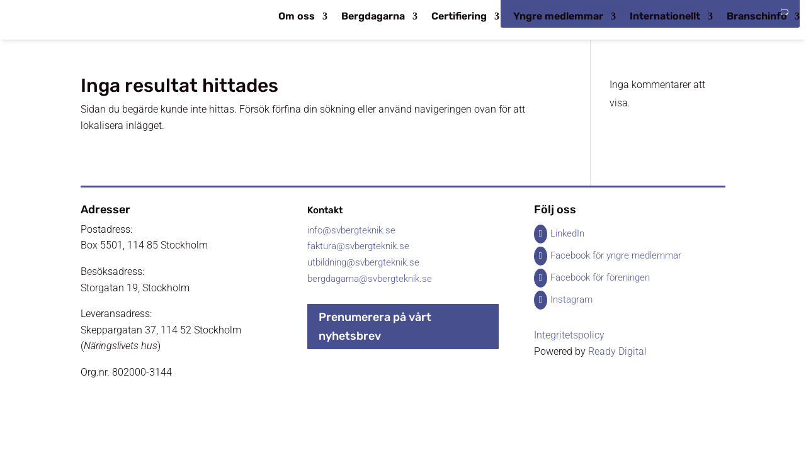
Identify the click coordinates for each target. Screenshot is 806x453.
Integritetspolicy (569, 335)
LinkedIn (567, 233)
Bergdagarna (373, 17)
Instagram (571, 299)
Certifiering (459, 17)
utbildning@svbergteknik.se (363, 262)
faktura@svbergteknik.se (358, 246)
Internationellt (665, 17)
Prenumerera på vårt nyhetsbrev (375, 327)
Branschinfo (757, 17)
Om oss (296, 17)
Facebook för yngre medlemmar (615, 255)
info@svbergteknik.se (351, 230)
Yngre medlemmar (558, 17)
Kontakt (325, 210)
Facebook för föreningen (600, 277)
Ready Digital (617, 351)
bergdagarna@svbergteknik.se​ (369, 278)
